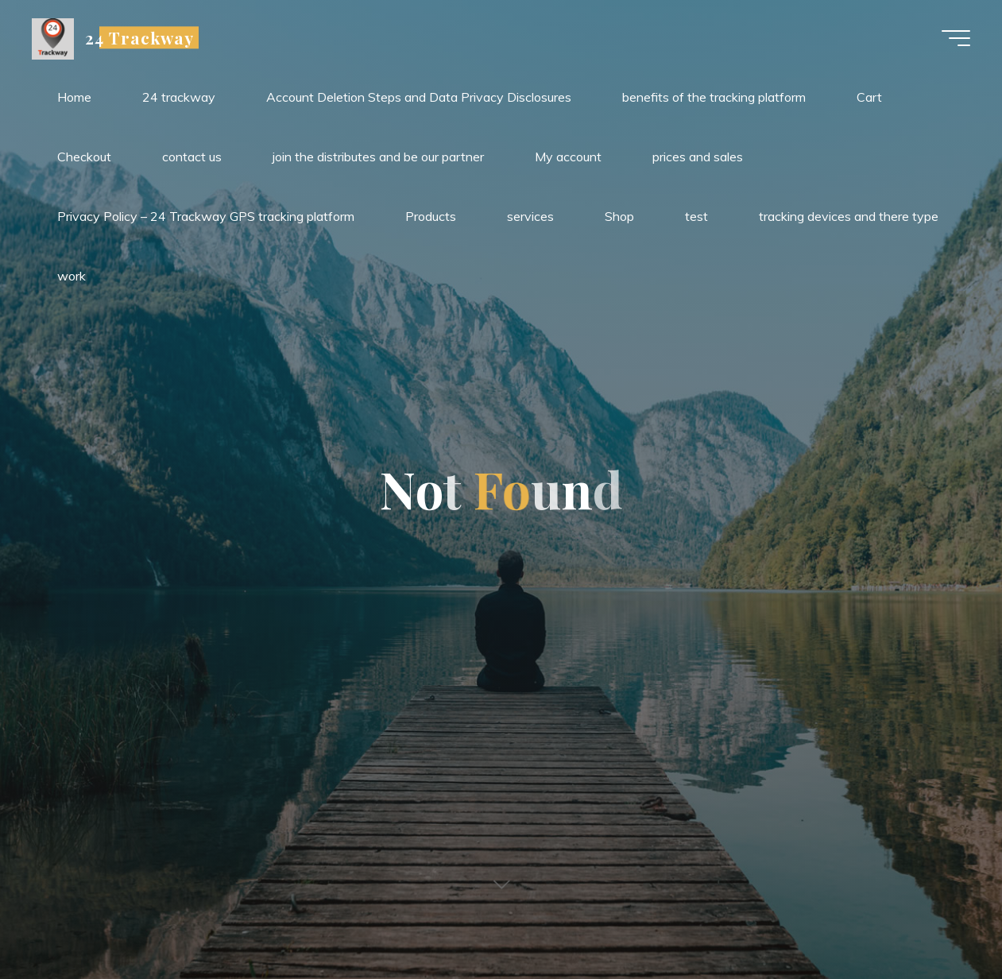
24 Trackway (139, 37)
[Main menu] (956, 38)
